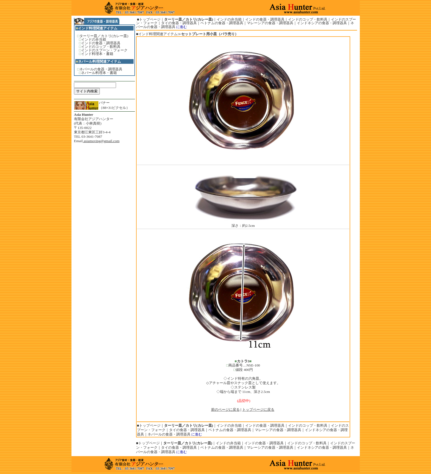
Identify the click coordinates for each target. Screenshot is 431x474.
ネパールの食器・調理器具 (100, 69)
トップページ (150, 19)
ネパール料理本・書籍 (99, 73)
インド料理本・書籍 (97, 54)
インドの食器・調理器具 (100, 43)
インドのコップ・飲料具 (100, 47)
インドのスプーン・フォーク (104, 50)
